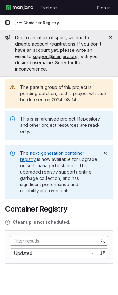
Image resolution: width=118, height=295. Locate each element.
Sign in (104, 7)
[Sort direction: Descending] (103, 253)
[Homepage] (19, 8)
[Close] (110, 37)
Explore (49, 7)
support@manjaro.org (55, 56)
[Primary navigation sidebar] (8, 23)
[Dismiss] (105, 153)
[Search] (51, 240)
